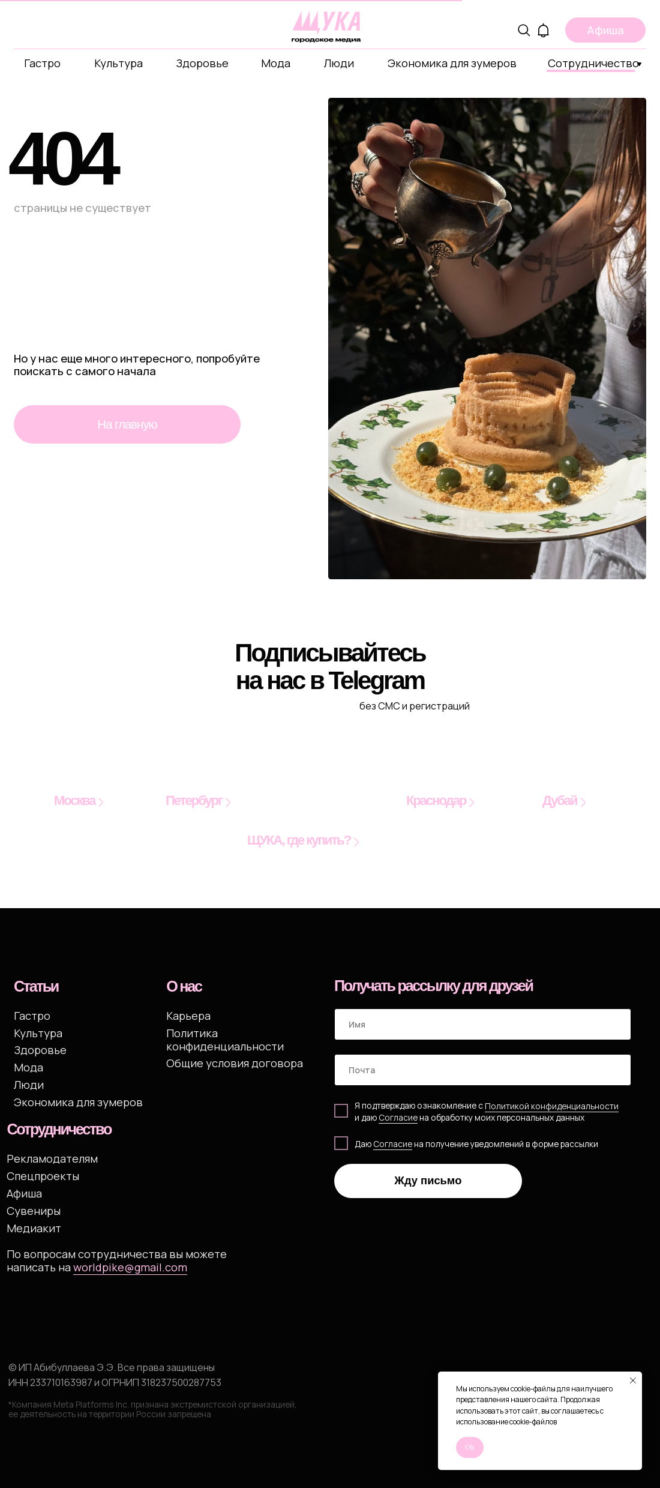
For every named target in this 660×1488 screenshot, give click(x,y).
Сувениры (34, 1210)
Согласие (392, 1143)
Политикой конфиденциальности (552, 1106)
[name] (482, 1024)
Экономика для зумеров (452, 62)
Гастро (42, 62)
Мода (275, 62)
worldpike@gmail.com (130, 1266)
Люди (339, 62)
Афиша (24, 1192)
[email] (482, 1070)
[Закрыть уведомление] (633, 1381)
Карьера (188, 1015)
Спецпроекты (43, 1175)
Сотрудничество (593, 62)
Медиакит (34, 1227)
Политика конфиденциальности (225, 1039)
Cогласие (398, 1117)
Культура (118, 62)
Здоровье (202, 62)
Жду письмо (427, 1180)
